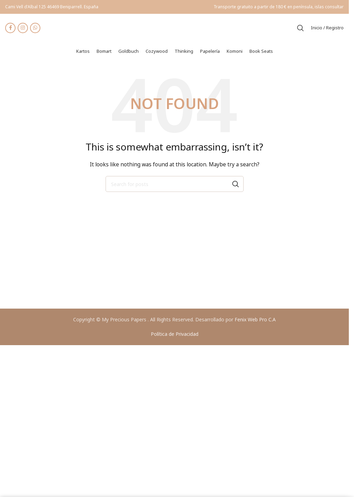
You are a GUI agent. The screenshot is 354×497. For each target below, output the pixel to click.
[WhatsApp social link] (35, 28)
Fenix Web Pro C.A (255, 320)
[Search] (300, 29)
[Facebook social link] (10, 28)
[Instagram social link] (23, 28)
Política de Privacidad (174, 335)
